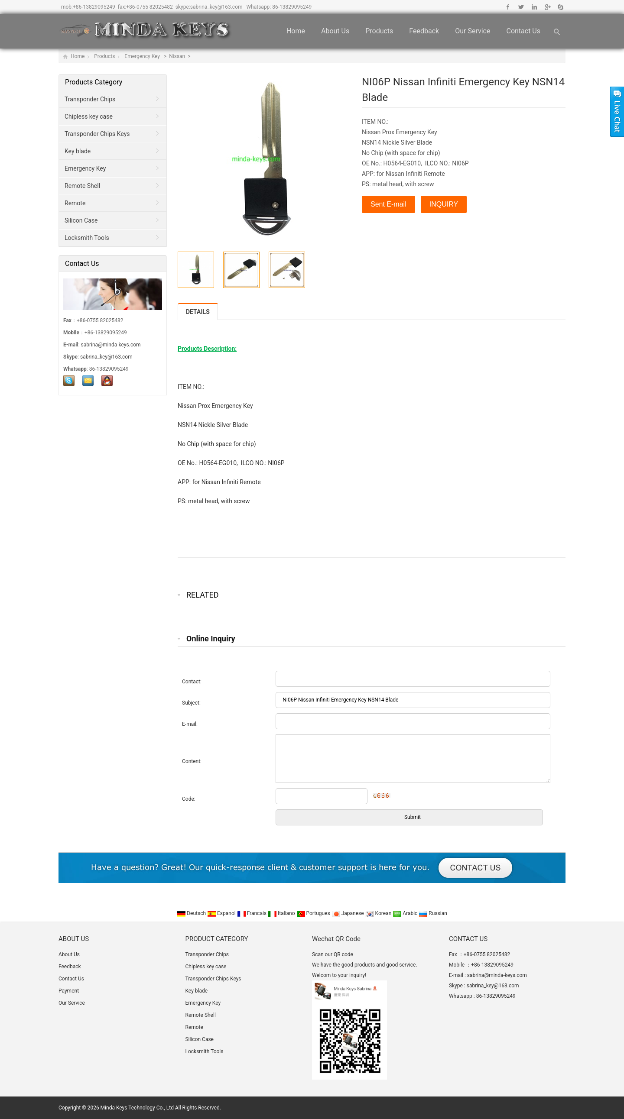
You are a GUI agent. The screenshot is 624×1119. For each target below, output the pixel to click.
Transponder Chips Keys (97, 133)
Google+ (547, 7)
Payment (68, 991)
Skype (560, 7)
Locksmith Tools (87, 237)
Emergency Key (142, 56)
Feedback (424, 31)
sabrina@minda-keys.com (111, 345)
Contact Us (523, 31)
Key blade (78, 151)
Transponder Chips (90, 99)
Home (295, 31)
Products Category (93, 82)
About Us (335, 31)
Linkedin (534, 7)
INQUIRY (443, 204)
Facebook (508, 7)
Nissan (177, 56)
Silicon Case (81, 220)
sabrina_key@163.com (216, 7)
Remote (75, 203)
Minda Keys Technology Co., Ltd (137, 1108)
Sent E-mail (388, 204)
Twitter (521, 7)
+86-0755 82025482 (149, 7)
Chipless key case (89, 116)
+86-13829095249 (94, 7)
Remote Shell (82, 185)
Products (379, 31)
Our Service (472, 31)
